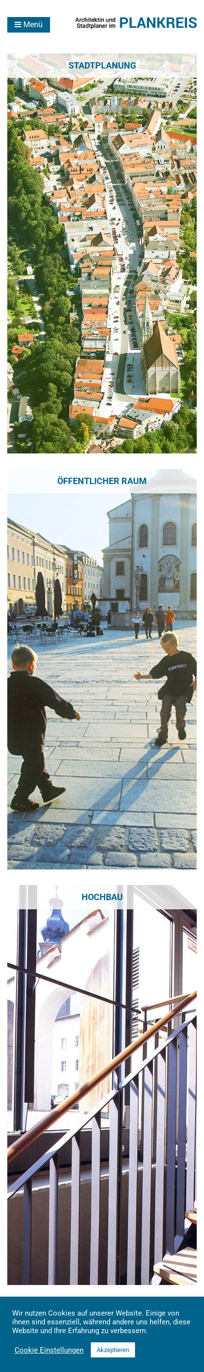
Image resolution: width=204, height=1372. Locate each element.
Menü (29, 24)
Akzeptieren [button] (113, 1350)
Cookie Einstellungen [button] (49, 1350)
